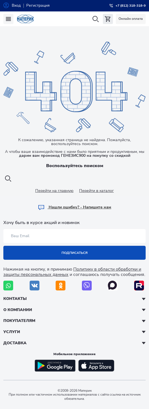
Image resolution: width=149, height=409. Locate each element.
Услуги (11, 332)
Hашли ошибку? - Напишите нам (74, 207)
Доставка (15, 343)
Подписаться (74, 253)
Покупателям (19, 320)
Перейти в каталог (96, 190)
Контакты (15, 298)
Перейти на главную (54, 190)
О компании (17, 309)
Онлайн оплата (131, 18)
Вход (16, 5)
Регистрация (38, 5)
